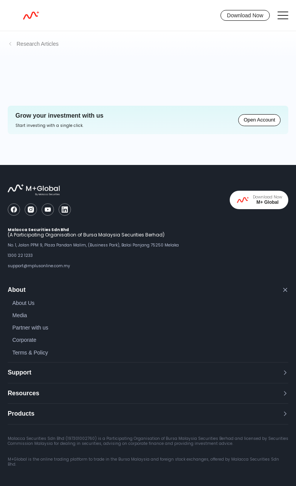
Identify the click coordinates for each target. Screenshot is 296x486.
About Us (23, 303)
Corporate (24, 340)
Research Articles (38, 44)
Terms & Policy (30, 353)
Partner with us (30, 328)
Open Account (259, 120)
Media (19, 315)
